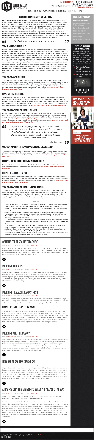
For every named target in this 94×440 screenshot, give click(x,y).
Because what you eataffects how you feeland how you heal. (81, 101)
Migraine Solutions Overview (80, 20)
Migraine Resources (81, 17)
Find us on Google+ (45, 435)
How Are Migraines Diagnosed (18, 361)
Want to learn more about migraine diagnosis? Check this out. (48, 105)
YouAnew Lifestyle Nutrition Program (28, 119)
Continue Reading (4, 259)
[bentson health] (7, 437)
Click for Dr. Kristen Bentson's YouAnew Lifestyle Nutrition (82, 140)
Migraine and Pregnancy (16, 333)
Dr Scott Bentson (12, 245)
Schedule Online (67, 2)
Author (53, 435)
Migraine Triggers (12, 266)
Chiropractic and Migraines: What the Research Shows (33, 390)
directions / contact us (85, 8)
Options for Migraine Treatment (20, 242)
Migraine (38, 245)
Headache (32, 245)
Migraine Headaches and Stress (20, 292)
